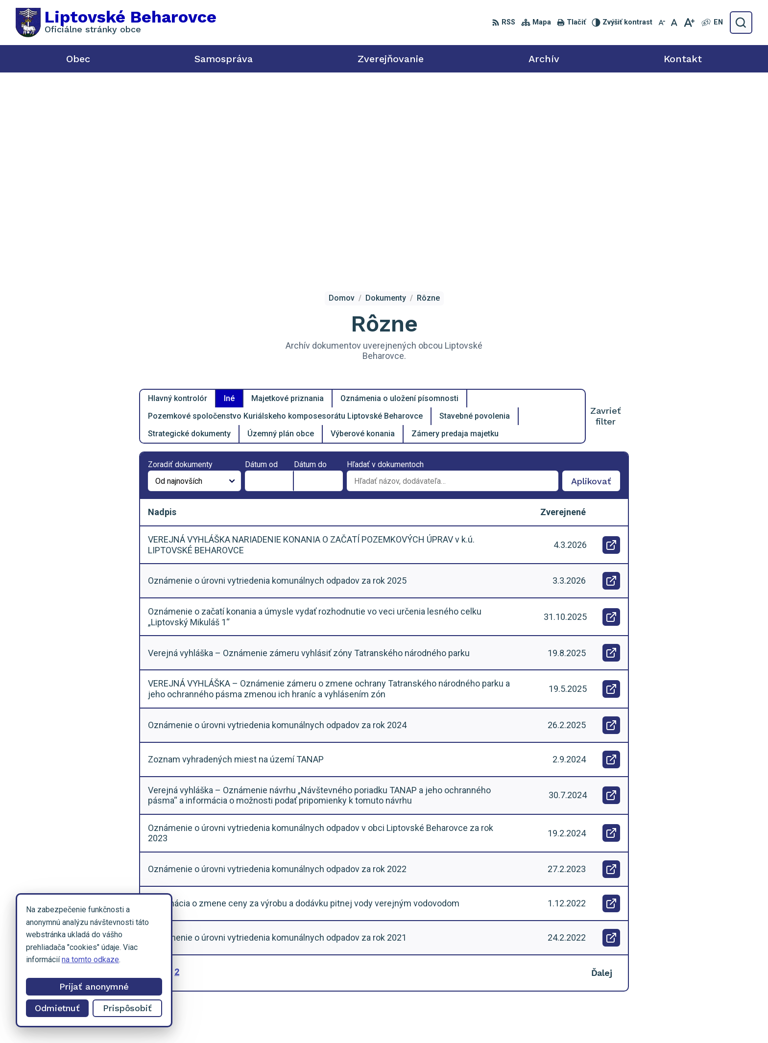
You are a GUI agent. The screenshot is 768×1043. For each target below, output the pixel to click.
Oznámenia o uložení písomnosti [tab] (399, 203)
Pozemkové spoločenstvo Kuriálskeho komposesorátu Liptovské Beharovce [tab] (285, 220)
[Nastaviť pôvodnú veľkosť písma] (674, 22)
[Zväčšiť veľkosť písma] (688, 22)
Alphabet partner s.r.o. (433, 1017)
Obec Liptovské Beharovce (581, 1017)
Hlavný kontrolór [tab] (177, 203)
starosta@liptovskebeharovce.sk (689, 972)
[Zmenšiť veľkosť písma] (661, 22)
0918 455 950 (657, 961)
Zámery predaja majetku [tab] (455, 238)
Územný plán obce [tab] (280, 238)
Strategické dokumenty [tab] (189, 238)
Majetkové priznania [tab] (287, 203)
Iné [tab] (229, 203)
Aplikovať (595, 288)
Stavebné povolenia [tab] (474, 220)
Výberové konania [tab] (363, 238)
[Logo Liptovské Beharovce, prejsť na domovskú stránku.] (116, 22)
